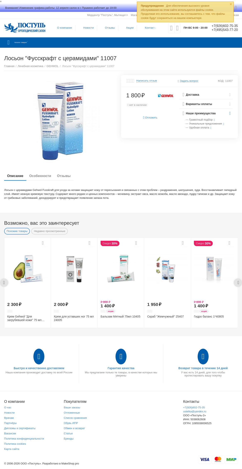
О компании (62, 27)
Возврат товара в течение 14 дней (203, 368)
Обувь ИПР (71, 423)
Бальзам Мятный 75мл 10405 (120, 316)
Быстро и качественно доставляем (39, 368)
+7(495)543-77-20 (223, 30)
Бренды (69, 438)
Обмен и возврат (74, 428)
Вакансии (10, 433)
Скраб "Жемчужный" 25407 (165, 316)
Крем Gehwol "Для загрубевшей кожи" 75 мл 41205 (24, 318)
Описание (16, 176)
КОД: (221, 80)
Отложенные (72, 412)
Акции (128, 27)
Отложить (150, 117)
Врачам (9, 417)
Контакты (148, 27)
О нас (7, 407)
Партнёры (10, 423)
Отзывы (108, 27)
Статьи (68, 433)
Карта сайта (11, 449)
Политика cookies (15, 443)
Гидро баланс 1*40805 (209, 316)
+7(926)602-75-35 (223, 26)
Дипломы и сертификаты (19, 428)
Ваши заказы (72, 407)
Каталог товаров (29, 42)
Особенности (44, 176)
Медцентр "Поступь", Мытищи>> (107, 15)
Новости (86, 27)
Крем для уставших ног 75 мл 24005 (74, 318)
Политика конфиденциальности (24, 438)
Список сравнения (75, 417)
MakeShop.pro (70, 463)
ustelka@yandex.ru (194, 411)
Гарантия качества (121, 368)
